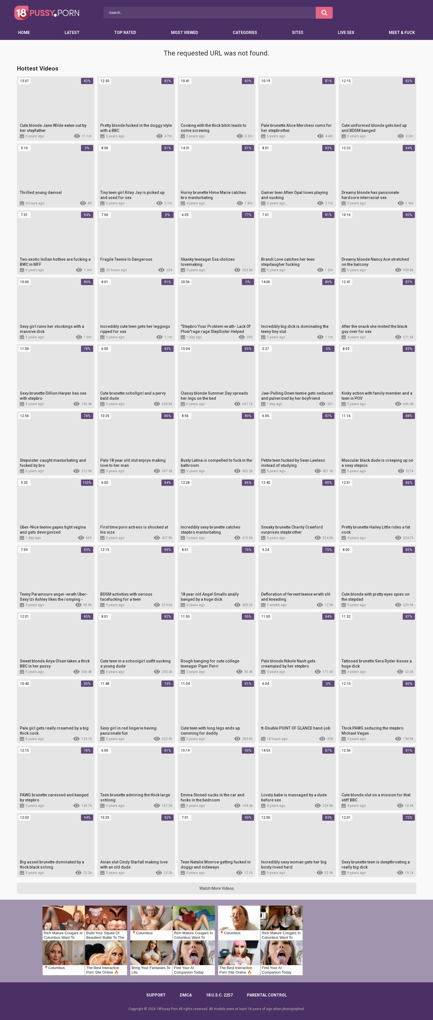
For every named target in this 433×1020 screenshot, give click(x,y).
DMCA (186, 995)
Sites (297, 32)
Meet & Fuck (402, 32)
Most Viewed (184, 32)
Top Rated (125, 32)
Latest (72, 32)
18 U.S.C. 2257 (219, 995)
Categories (245, 32)
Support (156, 995)
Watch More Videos (216, 888)
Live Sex (346, 32)
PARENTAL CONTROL (267, 995)
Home (24, 32)
